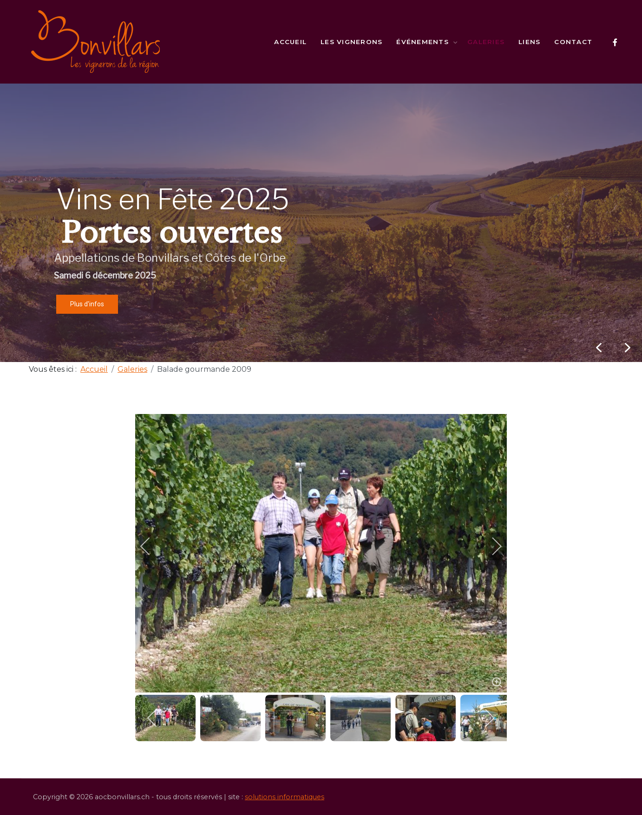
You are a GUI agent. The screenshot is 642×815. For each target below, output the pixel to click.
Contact (573, 41)
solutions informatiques (284, 797)
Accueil (290, 41)
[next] (490, 546)
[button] (627, 347)
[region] (321, 223)
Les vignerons (351, 41)
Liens (529, 41)
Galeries (485, 41)
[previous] (151, 546)
